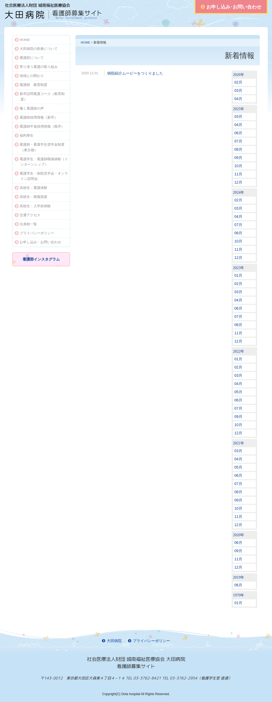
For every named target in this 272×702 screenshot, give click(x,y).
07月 (238, 141)
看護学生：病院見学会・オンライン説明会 (41, 176)
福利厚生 (24, 135)
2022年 (238, 351)
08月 (238, 149)
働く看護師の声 (29, 108)
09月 (238, 157)
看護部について (29, 58)
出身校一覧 (26, 224)
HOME (85, 42)
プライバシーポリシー (34, 233)
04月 (238, 99)
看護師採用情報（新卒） (36, 117)
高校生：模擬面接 (31, 197)
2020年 (238, 535)
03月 (238, 90)
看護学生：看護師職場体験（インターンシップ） (41, 161)
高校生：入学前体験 (33, 206)
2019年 (238, 577)
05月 (238, 392)
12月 (238, 182)
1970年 (238, 595)
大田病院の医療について (36, 49)
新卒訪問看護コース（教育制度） (40, 96)
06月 (238, 133)
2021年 (238, 443)
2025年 (238, 109)
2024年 (238, 192)
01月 (238, 275)
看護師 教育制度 (31, 85)
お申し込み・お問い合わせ (38, 242)
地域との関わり (29, 76)
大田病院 (112, 641)
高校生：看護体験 (31, 188)
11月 (238, 174)
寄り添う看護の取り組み (36, 67)
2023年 (238, 268)
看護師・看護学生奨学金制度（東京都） (40, 147)
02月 (238, 82)
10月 (238, 166)
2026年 (238, 75)
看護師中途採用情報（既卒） (40, 126)
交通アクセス (27, 215)
